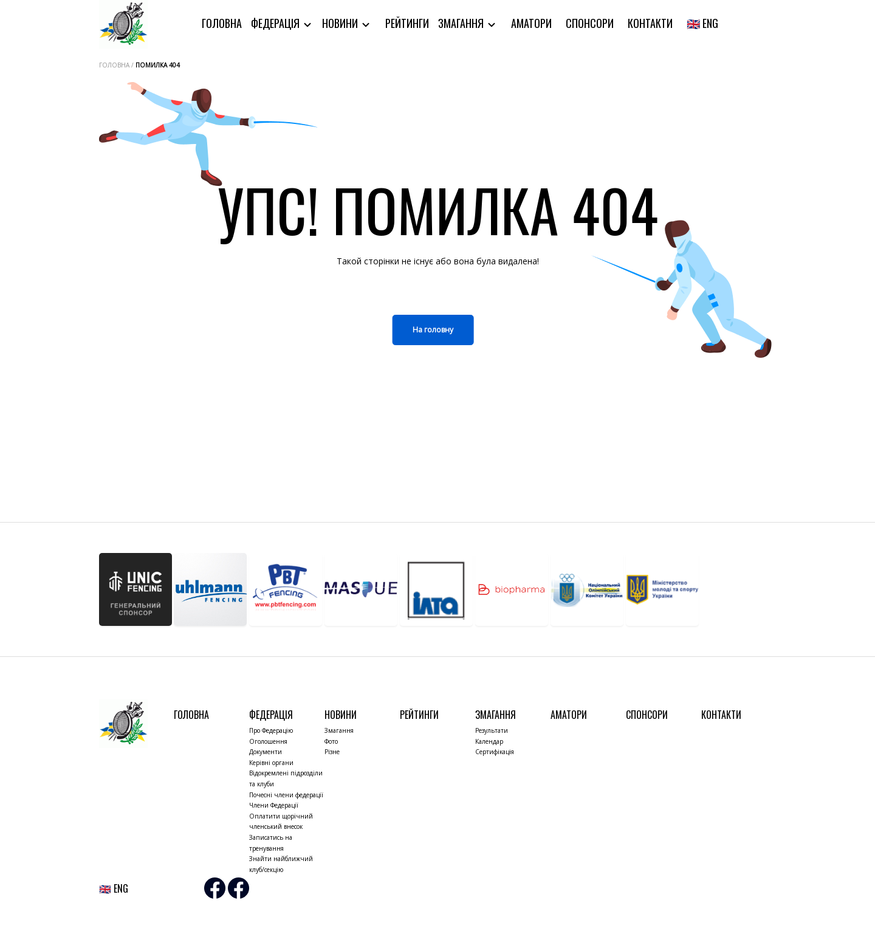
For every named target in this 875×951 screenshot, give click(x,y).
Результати (491, 730)
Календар (489, 741)
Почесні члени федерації (286, 795)
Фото (331, 741)
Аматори (531, 23)
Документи (265, 751)
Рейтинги (407, 23)
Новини (341, 23)
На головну (433, 329)
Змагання (462, 23)
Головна (222, 23)
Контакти (650, 23)
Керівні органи (271, 762)
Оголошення (268, 741)
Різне (332, 751)
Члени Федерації (273, 805)
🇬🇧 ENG (702, 23)
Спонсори (590, 23)
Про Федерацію (271, 730)
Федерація (276, 23)
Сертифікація (494, 751)
